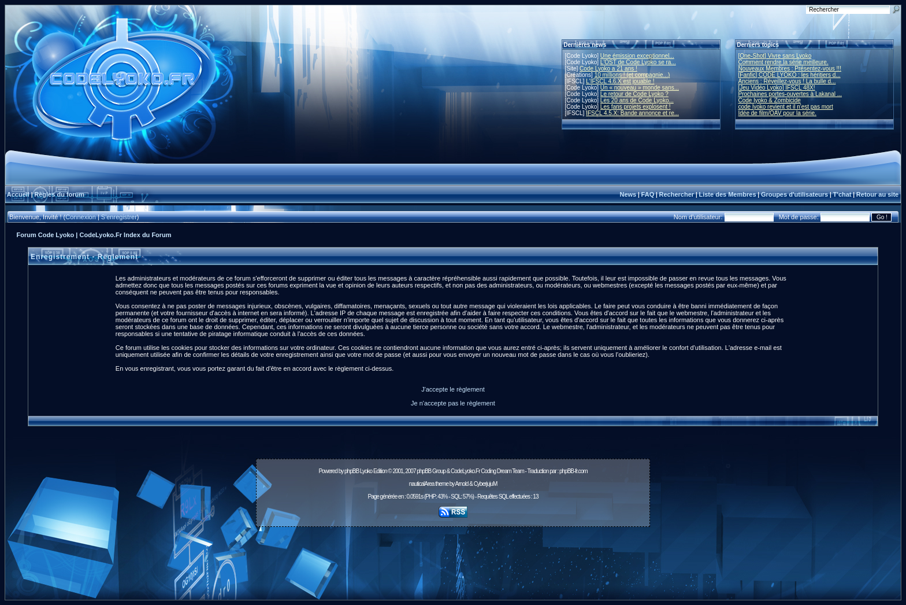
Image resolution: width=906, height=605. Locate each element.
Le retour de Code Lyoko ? (634, 94)
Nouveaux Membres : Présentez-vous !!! (789, 68)
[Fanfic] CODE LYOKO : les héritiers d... (789, 75)
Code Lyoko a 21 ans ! (608, 68)
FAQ (648, 194)
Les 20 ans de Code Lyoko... (637, 100)
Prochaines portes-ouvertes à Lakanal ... (790, 94)
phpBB (351, 471)
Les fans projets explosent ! (635, 107)
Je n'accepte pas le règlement (453, 403)
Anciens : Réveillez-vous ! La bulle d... (787, 81)
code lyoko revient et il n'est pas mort (785, 107)
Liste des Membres (727, 194)
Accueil (18, 194)
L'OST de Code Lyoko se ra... (638, 62)
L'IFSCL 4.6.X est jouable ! (620, 81)
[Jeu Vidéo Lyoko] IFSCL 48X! (776, 87)
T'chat (842, 194)
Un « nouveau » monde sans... (639, 87)
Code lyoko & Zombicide (769, 100)
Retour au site (877, 194)
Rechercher (677, 194)
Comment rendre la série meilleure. (783, 62)
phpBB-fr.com (573, 471)
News (627, 194)
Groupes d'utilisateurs (794, 194)
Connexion (80, 216)
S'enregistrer (119, 216)
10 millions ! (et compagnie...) (632, 75)
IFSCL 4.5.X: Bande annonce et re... (632, 113)
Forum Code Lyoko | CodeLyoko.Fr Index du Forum (94, 234)
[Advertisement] (453, 557)
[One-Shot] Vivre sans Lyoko (775, 56)
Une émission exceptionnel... (637, 56)
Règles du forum (59, 194)
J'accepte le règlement (453, 389)
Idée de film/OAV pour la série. (777, 113)
